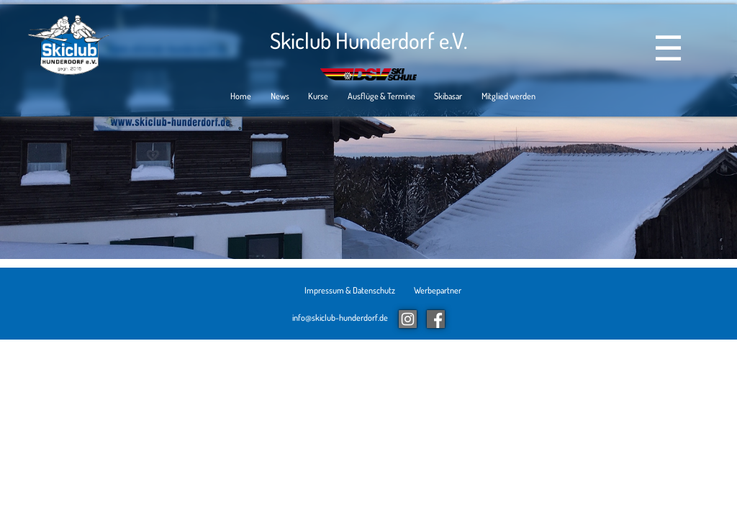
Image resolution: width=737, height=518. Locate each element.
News (280, 96)
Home (240, 96)
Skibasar (448, 96)
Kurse (318, 96)
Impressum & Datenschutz (349, 290)
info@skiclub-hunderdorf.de (340, 317)
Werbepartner (437, 290)
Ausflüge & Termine (381, 96)
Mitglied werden (508, 96)
